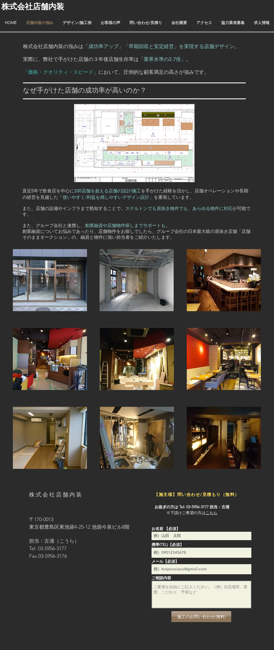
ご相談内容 (161, 578)
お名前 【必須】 (166, 529)
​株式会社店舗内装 (32, 6)
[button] (50, 280)
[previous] (63, 315)
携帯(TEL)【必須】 (168, 545)
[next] (85, 315)
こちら (211, 512)
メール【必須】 (165, 561)
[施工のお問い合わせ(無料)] (201, 616)
